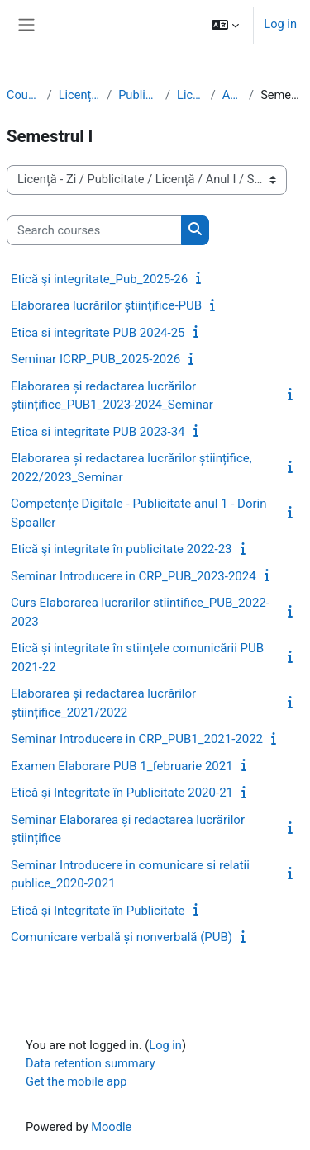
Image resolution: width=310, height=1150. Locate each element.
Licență (190, 95)
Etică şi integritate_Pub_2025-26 (99, 279)
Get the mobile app (76, 1081)
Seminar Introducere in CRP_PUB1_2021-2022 (137, 738)
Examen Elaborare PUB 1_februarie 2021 (122, 766)
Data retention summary (90, 1063)
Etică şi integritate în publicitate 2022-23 (121, 549)
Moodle (111, 1126)
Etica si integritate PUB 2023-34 (98, 431)
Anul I (232, 95)
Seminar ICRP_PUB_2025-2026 (95, 359)
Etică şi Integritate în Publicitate (98, 910)
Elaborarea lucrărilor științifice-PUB (106, 305)
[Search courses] (94, 230)
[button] (225, 25)
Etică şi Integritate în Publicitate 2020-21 (122, 792)
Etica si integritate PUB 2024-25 (98, 332)
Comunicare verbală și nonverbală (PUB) (121, 937)
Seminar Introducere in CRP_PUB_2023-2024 (133, 576)
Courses (24, 95)
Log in (280, 24)
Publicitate (138, 95)
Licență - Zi (79, 95)
